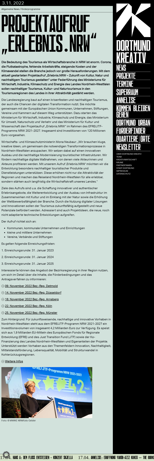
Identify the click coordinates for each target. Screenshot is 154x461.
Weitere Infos (14, 361)
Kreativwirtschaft (126, 159)
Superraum (127, 92)
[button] (6, 455)
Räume (119, 162)
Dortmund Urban (133, 123)
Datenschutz (123, 174)
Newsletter (128, 147)
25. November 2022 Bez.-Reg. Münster (31, 312)
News (121, 68)
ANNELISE (126, 100)
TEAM (119, 157)
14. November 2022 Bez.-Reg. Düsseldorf (33, 292)
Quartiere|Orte (133, 139)
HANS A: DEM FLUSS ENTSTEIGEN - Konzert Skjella (36, 457)
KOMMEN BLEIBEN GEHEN (133, 111)
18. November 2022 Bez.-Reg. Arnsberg (32, 299)
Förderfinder (130, 131)
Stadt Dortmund (125, 168)
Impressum (122, 171)
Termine (124, 84)
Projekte (126, 76)
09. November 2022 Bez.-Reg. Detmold (31, 286)
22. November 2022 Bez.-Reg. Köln (28, 306)
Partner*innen (124, 165)
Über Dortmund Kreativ (129, 154)
